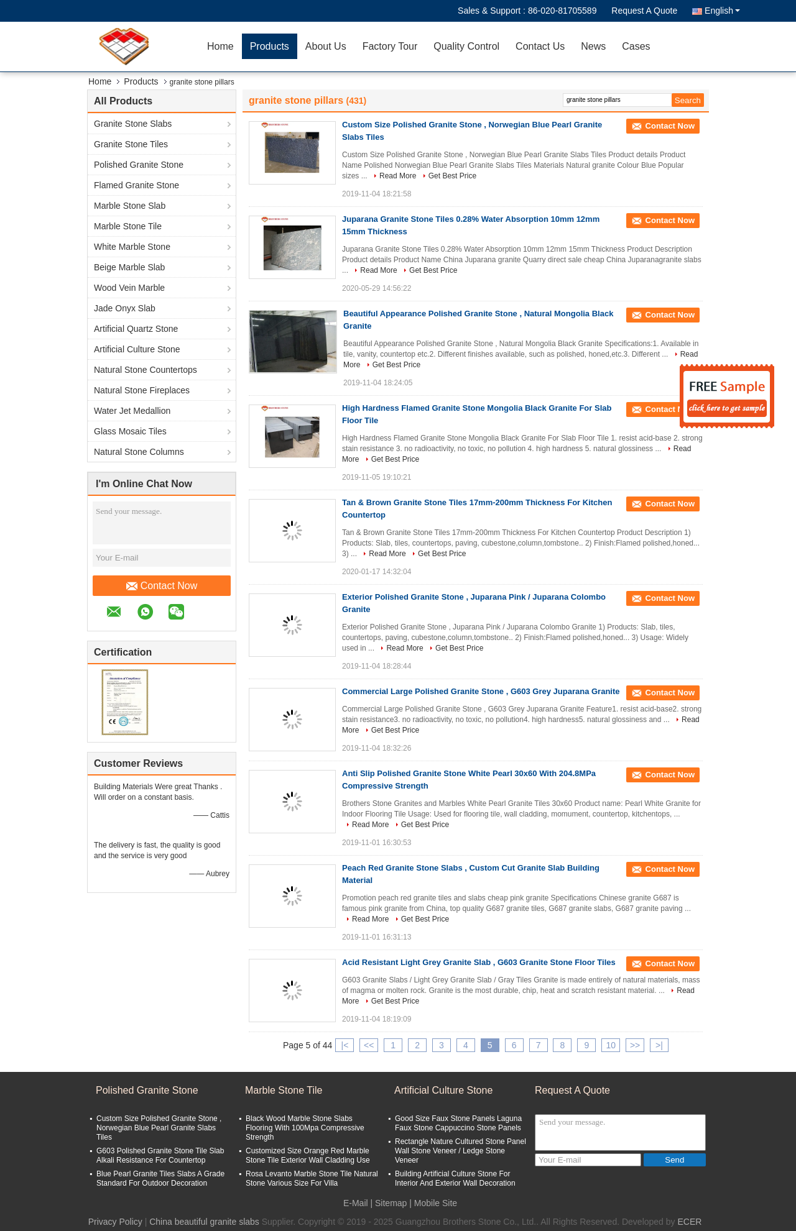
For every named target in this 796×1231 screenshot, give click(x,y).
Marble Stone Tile (128, 226)
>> (635, 1045)
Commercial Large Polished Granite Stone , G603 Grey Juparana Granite (481, 691)
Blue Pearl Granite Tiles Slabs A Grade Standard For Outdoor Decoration (160, 1178)
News (593, 46)
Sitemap (391, 1203)
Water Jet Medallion (132, 411)
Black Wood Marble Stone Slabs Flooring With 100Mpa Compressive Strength (305, 1128)
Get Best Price (452, 176)
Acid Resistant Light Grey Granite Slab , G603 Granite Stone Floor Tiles (479, 962)
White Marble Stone (132, 247)
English (722, 11)
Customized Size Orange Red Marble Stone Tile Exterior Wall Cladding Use (308, 1155)
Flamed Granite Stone (136, 185)
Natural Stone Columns (139, 452)
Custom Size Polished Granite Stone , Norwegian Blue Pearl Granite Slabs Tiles (158, 1128)
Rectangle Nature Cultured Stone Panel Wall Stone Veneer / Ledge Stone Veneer (460, 1151)
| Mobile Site (433, 1203)
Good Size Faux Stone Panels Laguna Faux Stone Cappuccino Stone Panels (458, 1123)
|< (345, 1045)
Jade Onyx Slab (124, 308)
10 (611, 1045)
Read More (397, 176)
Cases (636, 46)
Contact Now (162, 586)
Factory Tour (390, 46)
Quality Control (466, 46)
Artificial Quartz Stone (136, 329)
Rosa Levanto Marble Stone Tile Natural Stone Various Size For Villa (312, 1178)
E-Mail (355, 1203)
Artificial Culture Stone (137, 349)
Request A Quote (644, 11)
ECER (689, 1222)
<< (369, 1045)
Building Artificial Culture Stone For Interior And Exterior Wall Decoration (455, 1178)
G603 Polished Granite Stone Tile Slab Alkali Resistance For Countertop (160, 1155)
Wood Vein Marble (129, 288)
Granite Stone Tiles (131, 144)
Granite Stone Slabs (133, 124)
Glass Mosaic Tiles (130, 431)
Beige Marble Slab (129, 267)
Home (220, 46)
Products (269, 46)
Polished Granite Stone (138, 165)
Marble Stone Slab (129, 206)
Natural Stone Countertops (145, 370)
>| (659, 1045)
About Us (325, 46)
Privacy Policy (115, 1222)
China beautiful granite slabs (204, 1222)
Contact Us (540, 46)
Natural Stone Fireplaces (142, 390)
